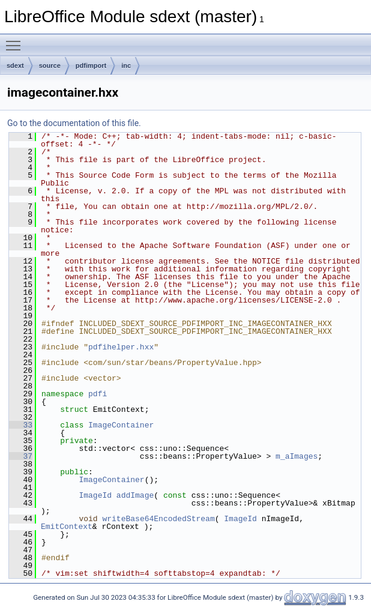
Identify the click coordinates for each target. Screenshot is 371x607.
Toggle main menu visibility (16, 40)
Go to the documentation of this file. (74, 123)
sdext (15, 65)
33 (20, 425)
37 (20, 456)
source (50, 65)
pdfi (97, 393)
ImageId (95, 495)
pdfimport (91, 65)
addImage (135, 495)
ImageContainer (121, 425)
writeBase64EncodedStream (158, 518)
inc (126, 65)
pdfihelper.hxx (121, 347)
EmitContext (66, 526)
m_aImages (297, 456)
